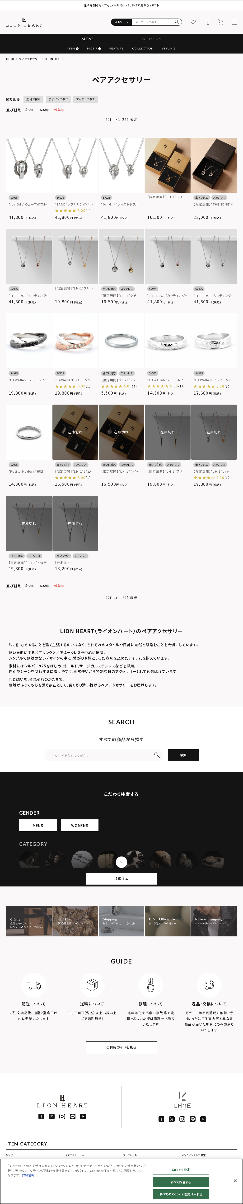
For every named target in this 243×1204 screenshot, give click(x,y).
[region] (121, 1181)
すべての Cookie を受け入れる (181, 1194)
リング (9, 1155)
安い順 (30, 110)
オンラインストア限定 (194, 1155)
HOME (10, 59)
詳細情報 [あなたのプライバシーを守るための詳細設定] (28, 1175)
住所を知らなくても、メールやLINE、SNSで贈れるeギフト (121, 5)
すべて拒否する (181, 1182)
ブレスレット (130, 1155)
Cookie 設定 (181, 1169)
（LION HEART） (54, 59)
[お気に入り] (193, 22)
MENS (87, 38)
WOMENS (151, 38)
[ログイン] (207, 22)
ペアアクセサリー (74, 1155)
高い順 (45, 110)
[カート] (220, 22)
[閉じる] (235, 1181)
